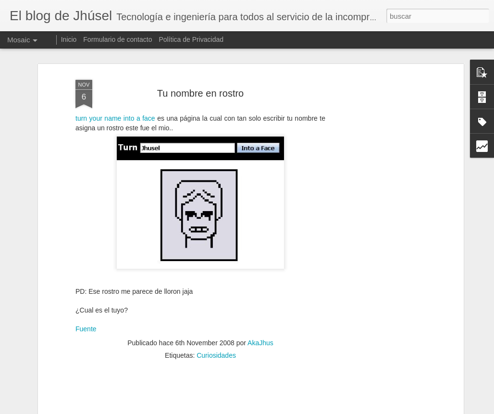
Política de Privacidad (191, 39)
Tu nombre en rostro (200, 83)
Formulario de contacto (117, 39)
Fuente (86, 319)
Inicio (69, 39)
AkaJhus (260, 333)
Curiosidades (216, 345)
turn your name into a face (115, 109)
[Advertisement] (378, 217)
